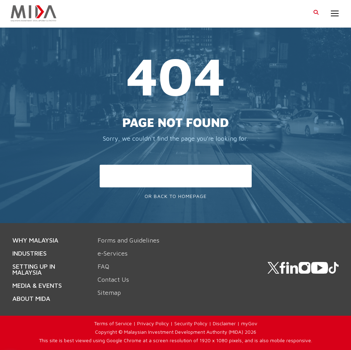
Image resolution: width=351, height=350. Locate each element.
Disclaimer (224, 323)
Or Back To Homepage (176, 196)
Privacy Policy (153, 323)
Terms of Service (113, 323)
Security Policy (190, 323)
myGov (249, 323)
